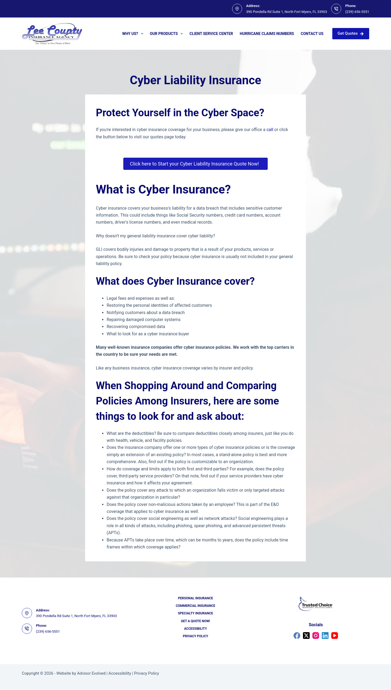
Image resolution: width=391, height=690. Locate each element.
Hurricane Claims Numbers (267, 33)
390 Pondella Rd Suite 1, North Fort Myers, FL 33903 (286, 12)
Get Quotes (351, 33)
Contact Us (312, 33)
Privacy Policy (195, 636)
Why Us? (133, 33)
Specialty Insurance (195, 613)
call (270, 129)
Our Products (167, 33)
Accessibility (195, 629)
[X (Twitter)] (306, 635)
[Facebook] (297, 635)
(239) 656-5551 (357, 12)
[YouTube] (334, 635)
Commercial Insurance (195, 606)
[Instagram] (315, 635)
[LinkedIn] (325, 635)
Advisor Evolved (91, 673)
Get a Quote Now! (195, 621)
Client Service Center (211, 33)
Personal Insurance (195, 598)
